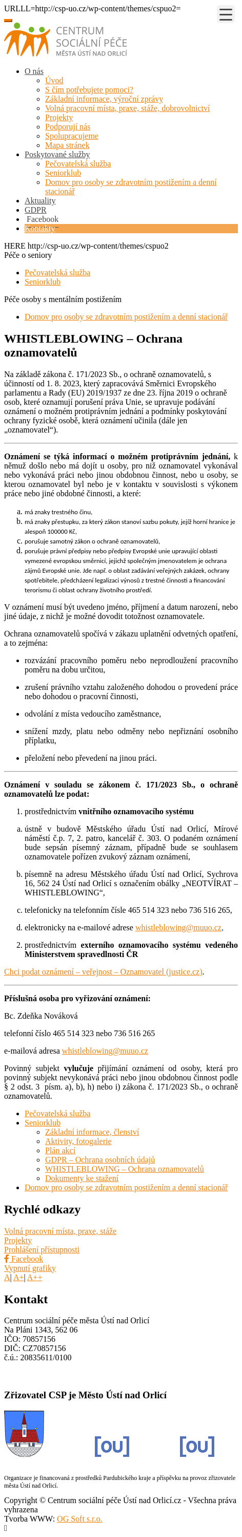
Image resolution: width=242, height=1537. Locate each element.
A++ (35, 1277)
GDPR (36, 209)
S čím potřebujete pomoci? (89, 89)
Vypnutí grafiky (30, 1268)
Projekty (59, 117)
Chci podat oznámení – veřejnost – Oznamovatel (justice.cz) (103, 971)
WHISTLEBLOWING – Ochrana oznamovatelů (124, 1169)
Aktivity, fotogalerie (78, 1141)
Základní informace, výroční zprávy (104, 99)
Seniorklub (63, 172)
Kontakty (40, 228)
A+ (18, 1277)
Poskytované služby (57, 154)
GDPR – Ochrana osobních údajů (100, 1159)
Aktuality (40, 200)
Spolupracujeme (71, 136)
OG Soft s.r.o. (79, 1518)
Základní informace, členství (92, 1132)
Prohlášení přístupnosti (41, 1249)
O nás (34, 71)
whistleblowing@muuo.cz (178, 927)
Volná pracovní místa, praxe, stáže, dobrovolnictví (127, 108)
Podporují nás (67, 126)
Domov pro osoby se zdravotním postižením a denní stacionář (126, 316)
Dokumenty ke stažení (81, 1178)
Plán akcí (60, 1150)
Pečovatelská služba (78, 163)
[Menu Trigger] (226, 14)
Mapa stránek (67, 145)
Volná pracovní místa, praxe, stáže (60, 1231)
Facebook (23, 1258)
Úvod (54, 80)
